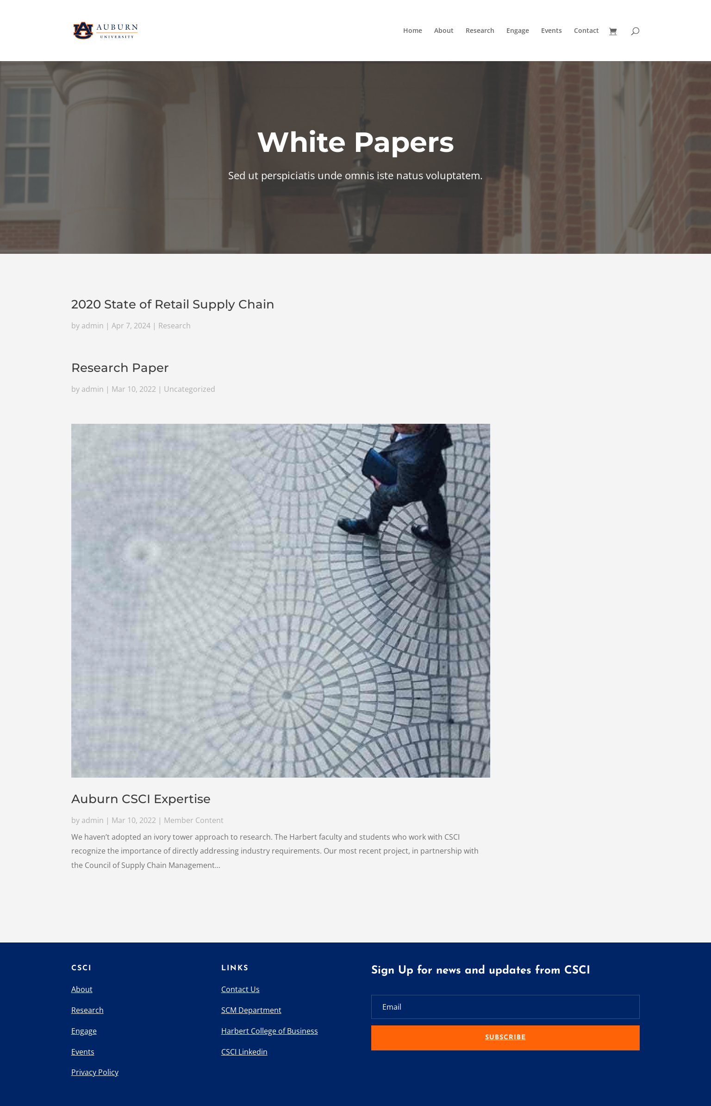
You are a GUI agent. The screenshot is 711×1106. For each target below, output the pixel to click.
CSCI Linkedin (244, 1052)
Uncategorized (189, 389)
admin (92, 325)
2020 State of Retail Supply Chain (172, 304)
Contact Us (240, 989)
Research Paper (120, 368)
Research (480, 31)
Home (412, 31)
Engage (517, 31)
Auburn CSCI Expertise (141, 798)
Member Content (194, 820)
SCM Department (251, 1010)
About (444, 31)
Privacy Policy (94, 1072)
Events (551, 31)
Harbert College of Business (269, 1031)
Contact (586, 31)
